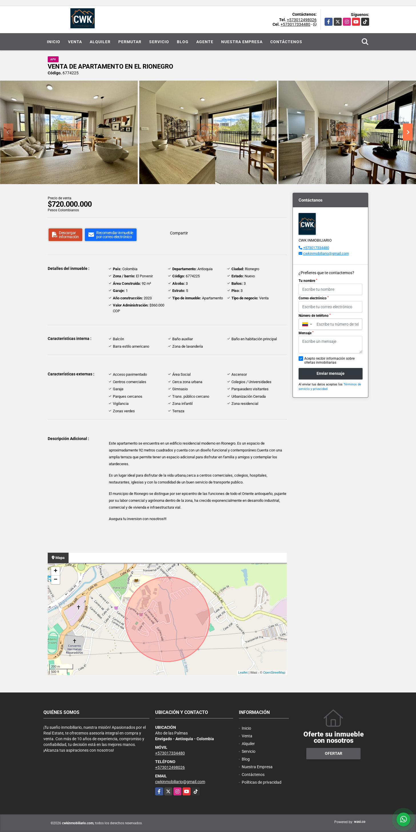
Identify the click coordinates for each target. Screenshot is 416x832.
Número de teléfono (315, 315)
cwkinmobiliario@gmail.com (326, 253)
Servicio (159, 41)
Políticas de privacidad (261, 782)
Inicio (53, 41)
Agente (204, 41)
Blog (183, 41)
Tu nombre (308, 280)
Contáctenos (286, 41)
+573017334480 (295, 24)
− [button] (55, 580)
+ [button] (55, 571)
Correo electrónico (314, 298)
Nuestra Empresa (242, 41)
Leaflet (243, 672)
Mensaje (306, 333)
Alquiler (100, 41)
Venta (75, 41)
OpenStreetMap (274, 672)
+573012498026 (302, 19)
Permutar (129, 41)
